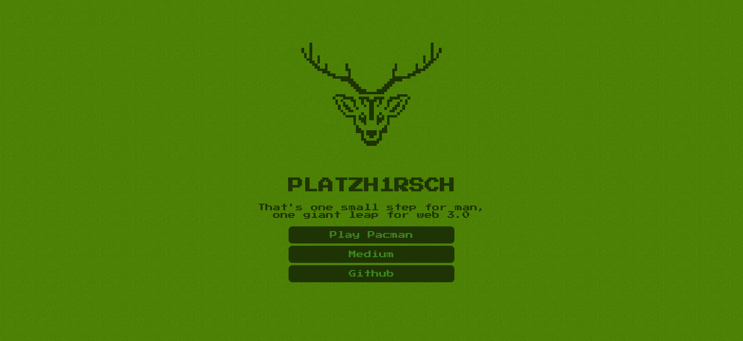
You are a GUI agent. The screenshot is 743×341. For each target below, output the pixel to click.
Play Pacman (371, 235)
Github (371, 274)
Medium (371, 254)
